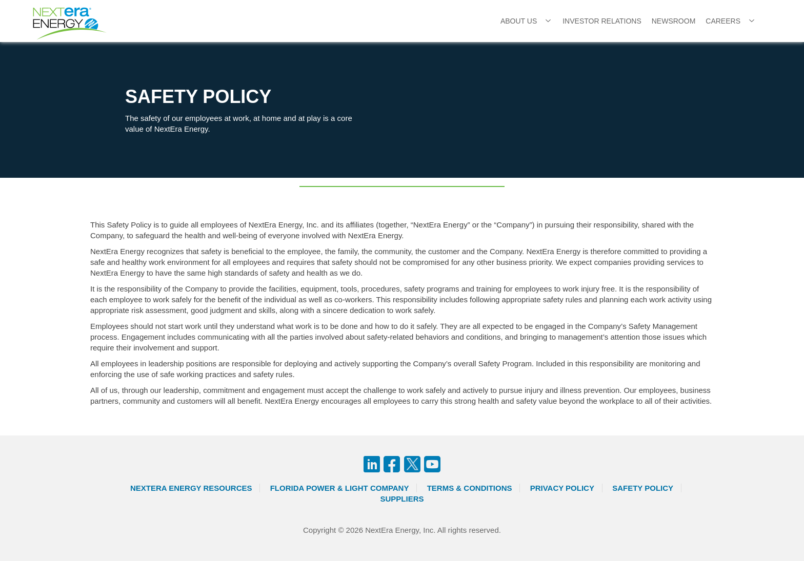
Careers (723, 21)
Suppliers (402, 498)
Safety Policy (642, 488)
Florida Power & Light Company (339, 488)
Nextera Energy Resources (191, 488)
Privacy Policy (562, 488)
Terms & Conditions (469, 488)
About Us (518, 21)
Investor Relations (601, 21)
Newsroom (674, 21)
